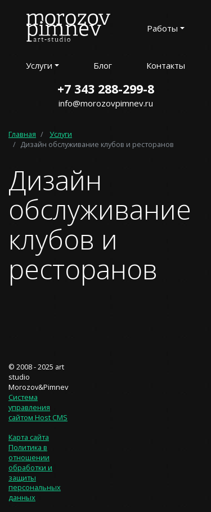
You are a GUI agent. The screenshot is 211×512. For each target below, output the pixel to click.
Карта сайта (28, 437)
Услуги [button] (39, 65)
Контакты (165, 65)
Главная (22, 134)
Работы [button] (162, 28)
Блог (102, 65)
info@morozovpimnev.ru (106, 103)
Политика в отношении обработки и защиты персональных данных (34, 472)
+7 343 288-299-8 (105, 89)
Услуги (61, 134)
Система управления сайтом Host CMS (38, 407)
